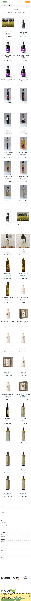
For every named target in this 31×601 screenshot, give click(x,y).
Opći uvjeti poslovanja (4, 548)
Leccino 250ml (23, 418)
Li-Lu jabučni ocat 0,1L (8, 200)
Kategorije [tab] (3, 510)
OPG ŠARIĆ (8, 33)
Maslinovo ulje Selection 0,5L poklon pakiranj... (23, 395)
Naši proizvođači (3, 541)
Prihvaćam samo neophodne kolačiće (7, 599)
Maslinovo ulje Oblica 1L (23, 249)
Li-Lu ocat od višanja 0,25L (23, 104)
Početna (2, 5)
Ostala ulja (4, 513)
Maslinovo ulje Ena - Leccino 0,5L (23, 297)
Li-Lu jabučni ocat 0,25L (23, 176)
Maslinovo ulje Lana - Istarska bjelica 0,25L (8, 346)
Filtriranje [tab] (2, 506)
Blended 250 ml (8, 418)
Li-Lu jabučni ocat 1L (23, 152)
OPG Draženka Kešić (8, 130)
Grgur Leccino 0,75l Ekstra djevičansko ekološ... (23, 80)
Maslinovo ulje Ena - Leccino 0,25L (7, 321)
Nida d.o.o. (23, 33)
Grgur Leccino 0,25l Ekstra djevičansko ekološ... (23, 32)
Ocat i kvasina (4, 515)
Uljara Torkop (8, 420)
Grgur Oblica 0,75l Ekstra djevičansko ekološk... (8, 80)
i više (4, 526)
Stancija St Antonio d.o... (23, 420)
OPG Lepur (7, 251)
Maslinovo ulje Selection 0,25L (23, 370)
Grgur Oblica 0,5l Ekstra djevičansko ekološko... (23, 56)
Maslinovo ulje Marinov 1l (7, 273)
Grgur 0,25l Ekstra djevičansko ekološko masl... (7, 225)
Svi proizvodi (6, 5)
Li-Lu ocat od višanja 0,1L (7, 128)
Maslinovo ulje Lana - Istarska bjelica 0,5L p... (8, 371)
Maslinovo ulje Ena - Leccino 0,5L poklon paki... (23, 322)
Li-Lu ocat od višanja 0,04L (23, 128)
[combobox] (18, 2)
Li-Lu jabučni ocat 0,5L (7, 176)
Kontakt (2, 557)
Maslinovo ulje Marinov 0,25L (7, 297)
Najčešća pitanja (3, 555)
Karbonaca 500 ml (7, 467)
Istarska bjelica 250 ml (23, 491)
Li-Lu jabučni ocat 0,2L (23, 200)
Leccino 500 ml (7, 442)
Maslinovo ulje (4, 512)
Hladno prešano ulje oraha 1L (7, 31)
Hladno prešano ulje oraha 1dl (23, 225)
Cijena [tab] (2, 520)
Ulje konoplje (4, 516)
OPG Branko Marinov (8, 275)
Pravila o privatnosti (4, 550)
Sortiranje (19, 12)
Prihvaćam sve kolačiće (19, 598)
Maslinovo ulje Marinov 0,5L (23, 273)
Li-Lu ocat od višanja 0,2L (8, 152)
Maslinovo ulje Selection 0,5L (7, 394)
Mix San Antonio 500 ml (23, 467)
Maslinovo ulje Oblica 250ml (8, 249)
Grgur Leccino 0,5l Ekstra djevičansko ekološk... (8, 56)
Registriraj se (3, 536)
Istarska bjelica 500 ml (23, 442)
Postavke (18, 599)
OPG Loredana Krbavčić (23, 299)
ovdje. (13, 598)
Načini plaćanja (3, 552)
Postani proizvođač (4, 543)
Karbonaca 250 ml (7, 491)
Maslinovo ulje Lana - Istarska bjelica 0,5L (23, 346)
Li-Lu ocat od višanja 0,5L (8, 104)
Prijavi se (2, 534)
